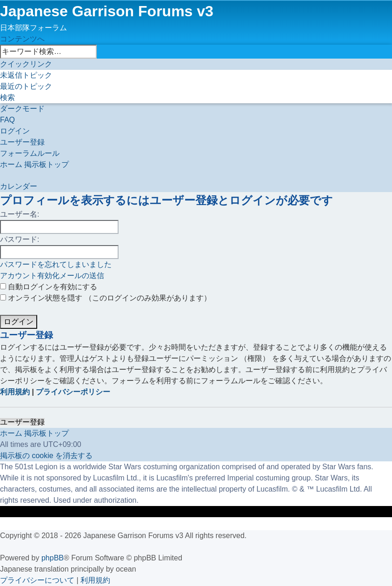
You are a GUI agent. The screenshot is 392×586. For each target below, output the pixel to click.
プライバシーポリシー (73, 392)
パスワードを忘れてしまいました (56, 264)
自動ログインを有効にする (48, 287)
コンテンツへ (22, 39)
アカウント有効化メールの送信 (52, 276)
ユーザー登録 (22, 422)
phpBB (52, 558)
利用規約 (15, 392)
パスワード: (19, 239)
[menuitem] (26, 75)
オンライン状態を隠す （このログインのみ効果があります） (105, 298)
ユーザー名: (19, 214)
